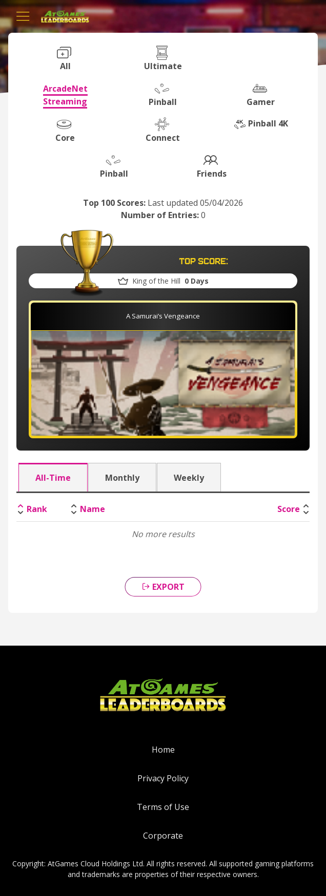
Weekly (189, 477)
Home (163, 749)
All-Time (53, 477)
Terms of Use (163, 807)
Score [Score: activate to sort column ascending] (288, 509)
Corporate (163, 835)
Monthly (122, 477)
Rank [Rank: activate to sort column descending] (37, 509)
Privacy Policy (163, 778)
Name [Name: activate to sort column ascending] (92, 509)
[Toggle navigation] (23, 16)
